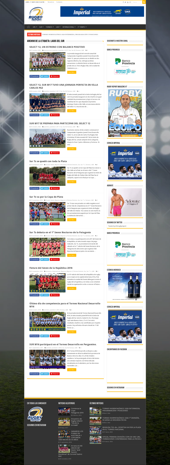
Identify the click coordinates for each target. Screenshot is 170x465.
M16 (58, 310)
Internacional (48, 50)
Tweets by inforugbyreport (117, 226)
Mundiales (63, 164)
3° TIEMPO (81, 27)
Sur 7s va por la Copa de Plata (46, 196)
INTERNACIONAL (68, 27)
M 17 (66, 50)
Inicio (28, 26)
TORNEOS (49, 27)
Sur (70, 50)
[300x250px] (125, 286)
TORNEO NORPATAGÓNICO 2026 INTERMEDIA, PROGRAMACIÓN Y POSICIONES (70, 34)
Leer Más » (72, 72)
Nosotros (51, 2)
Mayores (57, 164)
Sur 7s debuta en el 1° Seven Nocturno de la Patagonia (60, 232)
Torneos (78, 50)
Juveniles (55, 50)
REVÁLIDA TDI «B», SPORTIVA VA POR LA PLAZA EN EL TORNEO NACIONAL (121, 428)
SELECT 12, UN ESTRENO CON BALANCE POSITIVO (57, 47)
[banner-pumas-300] (125, 162)
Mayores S (63, 200)
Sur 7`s (83, 164)
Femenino (49, 271)
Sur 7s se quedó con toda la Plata (48, 161)
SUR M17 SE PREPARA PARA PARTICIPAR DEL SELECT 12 (59, 123)
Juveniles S (61, 50)
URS (34, 27)
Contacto (59, 2)
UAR (57, 27)
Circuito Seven (50, 164)
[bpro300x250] (125, 66)
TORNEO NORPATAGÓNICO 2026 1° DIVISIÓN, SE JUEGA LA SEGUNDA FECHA (120, 419)
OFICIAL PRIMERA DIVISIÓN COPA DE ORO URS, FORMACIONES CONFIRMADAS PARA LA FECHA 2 (121, 438)
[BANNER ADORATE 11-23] (125, 202)
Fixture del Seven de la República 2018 (50, 268)
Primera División (72, 164)
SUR (40, 27)
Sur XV (73, 50)
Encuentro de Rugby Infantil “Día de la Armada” (76, 422)
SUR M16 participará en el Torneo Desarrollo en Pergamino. (63, 344)
